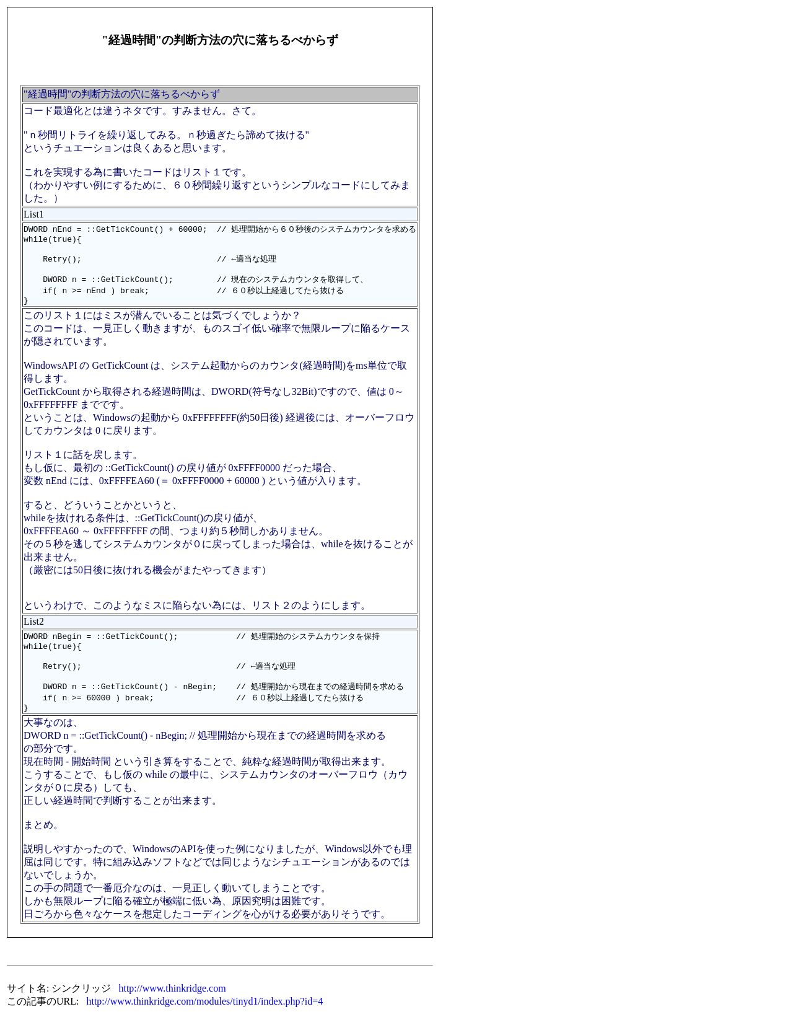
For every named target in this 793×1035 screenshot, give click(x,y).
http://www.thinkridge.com (172, 1008)
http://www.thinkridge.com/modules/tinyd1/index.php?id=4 (204, 1021)
